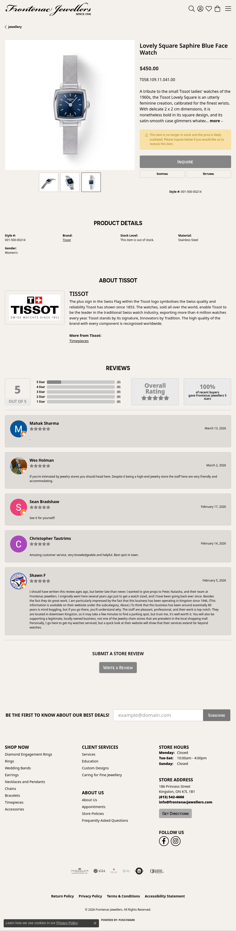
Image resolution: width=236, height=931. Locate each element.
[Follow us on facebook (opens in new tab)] (164, 841)
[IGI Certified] (126, 871)
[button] (192, 8)
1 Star (41, 401)
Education (90, 761)
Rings (9, 761)
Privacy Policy (90, 896)
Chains (10, 788)
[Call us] (186, 802)
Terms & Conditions (123, 896)
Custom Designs (95, 768)
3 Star (41, 392)
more (216, 120)
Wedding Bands (18, 768)
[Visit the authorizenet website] (139, 871)
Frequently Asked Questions (105, 820)
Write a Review (118, 667)
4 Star (41, 387)
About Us (89, 800)
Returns (208, 174)
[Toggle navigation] (228, 8)
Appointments (93, 806)
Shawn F (38, 575)
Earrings (12, 775)
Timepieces (79, 340)
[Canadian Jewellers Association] (157, 871)
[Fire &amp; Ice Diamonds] (114, 871)
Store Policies (93, 813)
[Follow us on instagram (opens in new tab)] (176, 841)
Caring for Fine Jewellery (102, 775)
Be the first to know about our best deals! (57, 715)
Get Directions (175, 813)
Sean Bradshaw (44, 501)
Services (88, 754)
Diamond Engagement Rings (28, 754)
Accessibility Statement (165, 896)
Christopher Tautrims (50, 538)
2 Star (41, 397)
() (118, 382)
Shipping (162, 174)
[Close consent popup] (95, 923)
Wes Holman (42, 460)
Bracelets (12, 795)
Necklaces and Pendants (25, 781)
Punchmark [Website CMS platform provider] (127, 920)
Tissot (67, 240)
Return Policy (62, 896)
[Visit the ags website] (80, 871)
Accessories (14, 809)
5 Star (41, 382)
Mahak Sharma (44, 423)
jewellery (15, 27)
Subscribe (216, 715)
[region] (70, 105)
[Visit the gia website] (99, 871)
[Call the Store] (171, 797)
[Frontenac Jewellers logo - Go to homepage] (48, 8)
